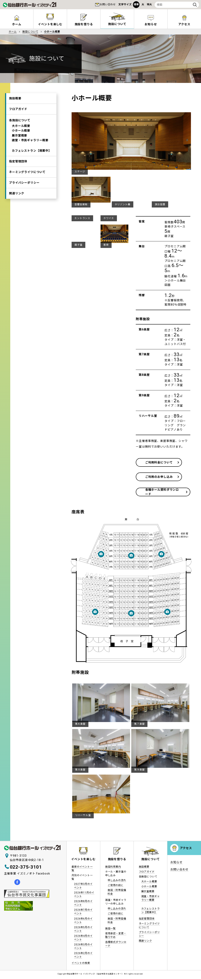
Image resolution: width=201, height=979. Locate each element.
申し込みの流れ (117, 879)
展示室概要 (19, 140)
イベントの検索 (81, 962)
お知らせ (151, 24)
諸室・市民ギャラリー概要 (30, 145)
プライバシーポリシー (24, 192)
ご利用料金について (163, 462)
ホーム (16, 24)
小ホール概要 (21, 134)
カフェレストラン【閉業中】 (31, 157)
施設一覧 (110, 927)
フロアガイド (18, 110)
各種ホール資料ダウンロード (163, 491)
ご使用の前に (115, 884)
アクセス (184, 24)
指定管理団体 (18, 169)
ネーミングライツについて (27, 180)
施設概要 (15, 99)
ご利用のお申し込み (163, 477)
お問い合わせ (108, 4)
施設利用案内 (113, 865)
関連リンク (16, 204)
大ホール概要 (21, 128)
